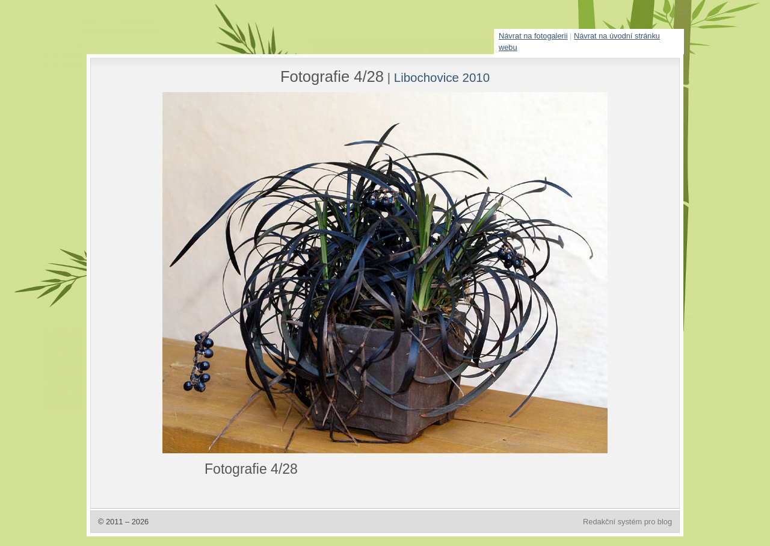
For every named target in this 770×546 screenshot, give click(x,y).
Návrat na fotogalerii (533, 35)
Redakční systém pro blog (627, 521)
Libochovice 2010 (442, 77)
